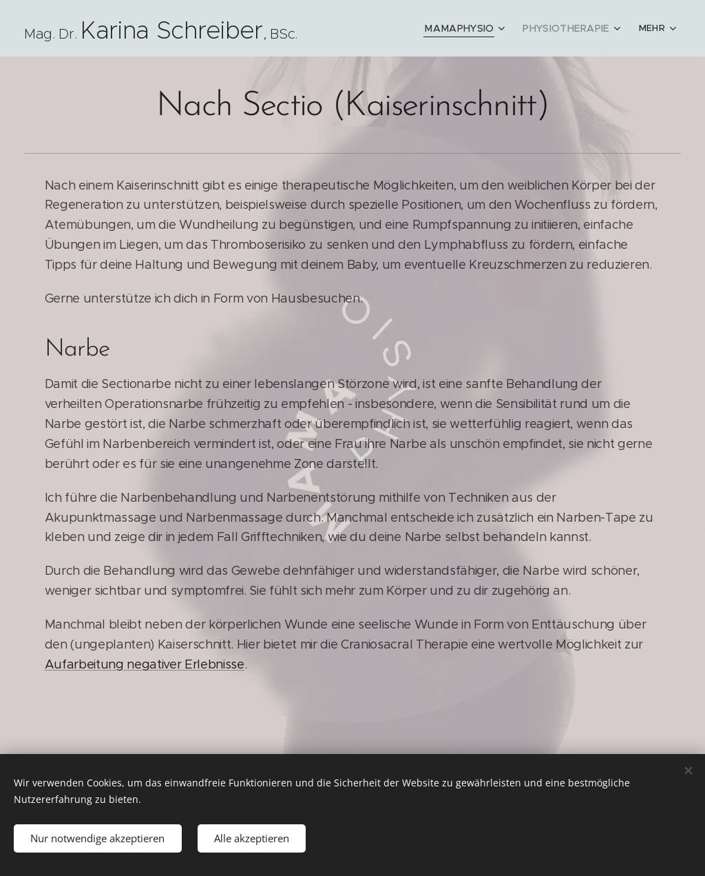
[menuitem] (474, 28)
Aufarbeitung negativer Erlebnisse (144, 664)
